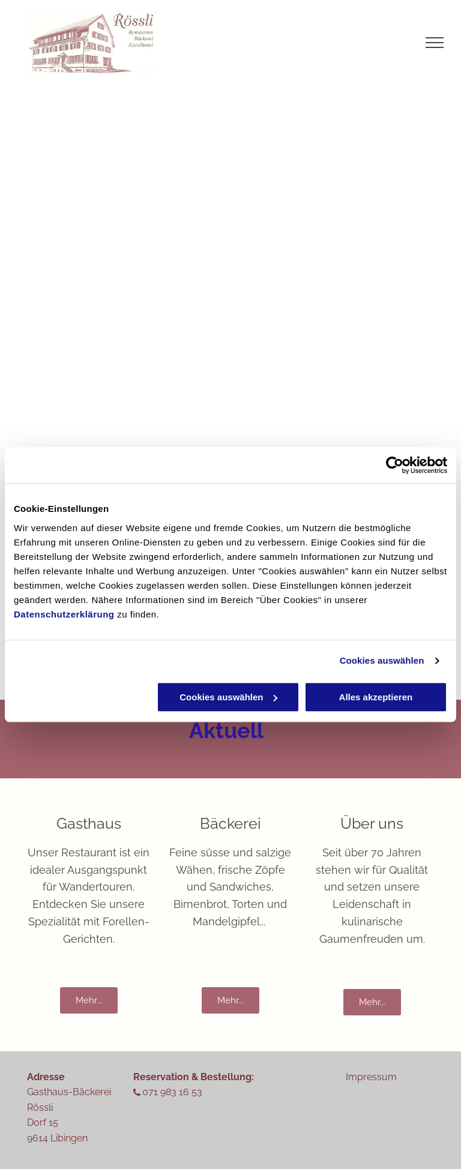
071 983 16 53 (172, 1092)
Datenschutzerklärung (64, 614)
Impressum (371, 1077)
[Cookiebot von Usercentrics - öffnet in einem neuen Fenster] (394, 465)
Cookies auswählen (382, 660)
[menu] (434, 42)
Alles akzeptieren (376, 697)
